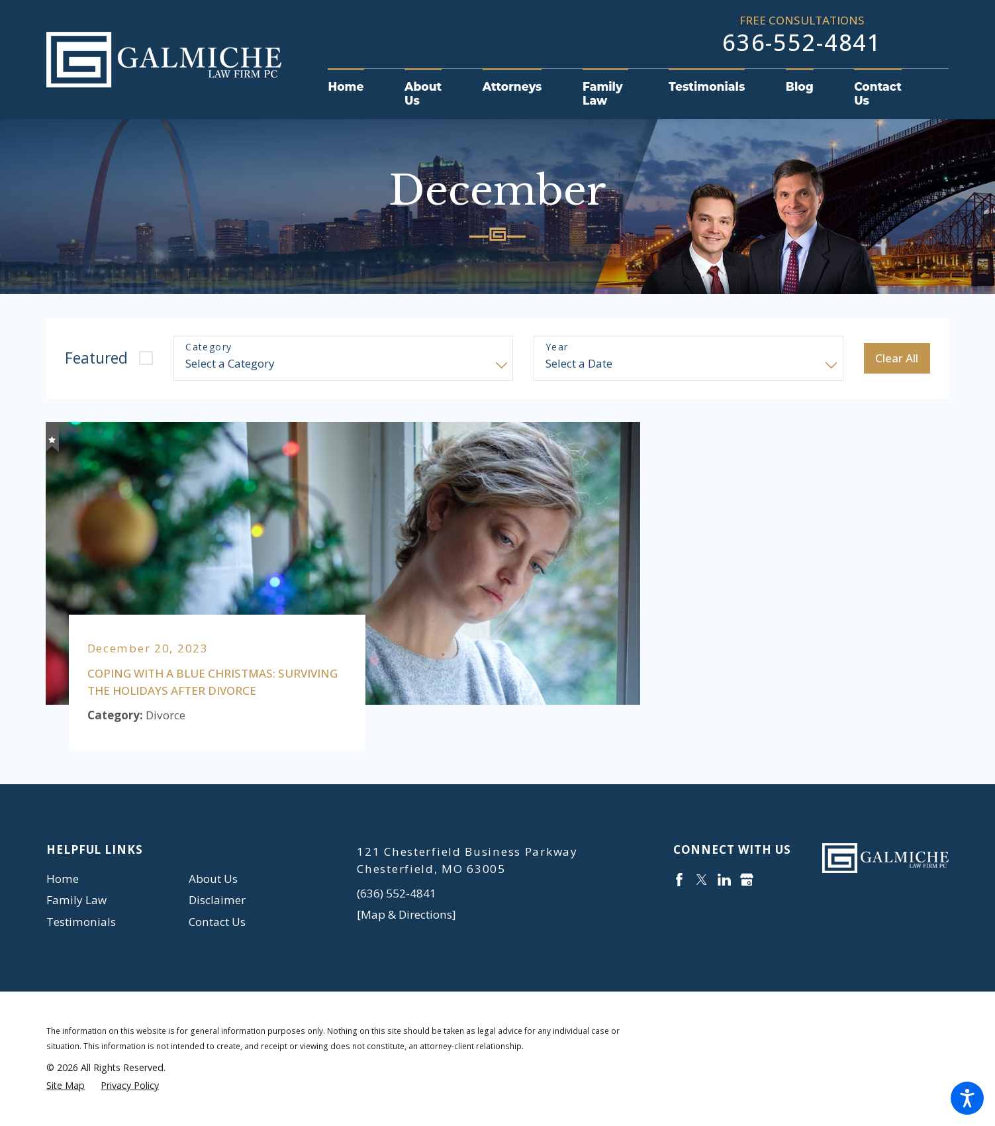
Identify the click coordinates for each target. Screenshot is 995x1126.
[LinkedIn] (724, 879)
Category (208, 347)
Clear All (896, 358)
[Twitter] (701, 879)
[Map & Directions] (406, 914)
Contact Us (217, 921)
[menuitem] (356, 87)
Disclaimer (217, 899)
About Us (213, 878)
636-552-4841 (802, 42)
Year (557, 347)
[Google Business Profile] (746, 879)
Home (62, 878)
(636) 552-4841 (396, 893)
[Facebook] (679, 879)
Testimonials (81, 921)
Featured (96, 358)
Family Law (76, 899)
